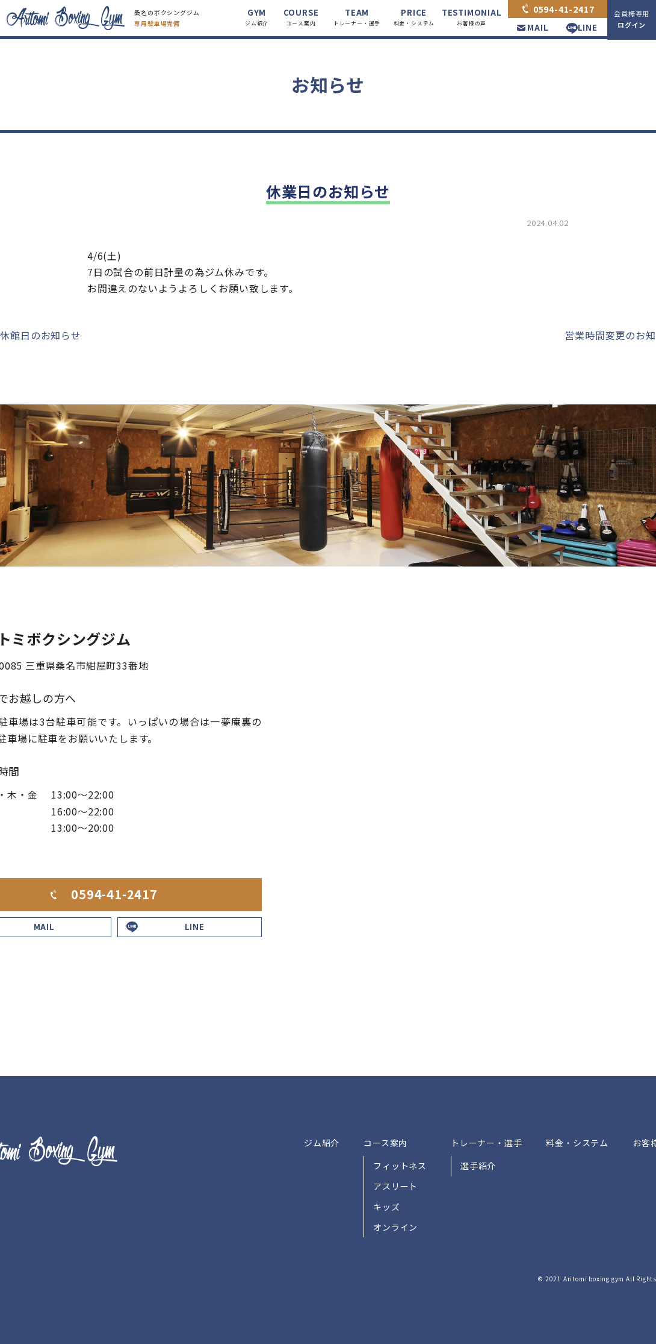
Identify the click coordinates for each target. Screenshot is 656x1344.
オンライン (395, 1227)
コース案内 (385, 1143)
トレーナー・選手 (486, 1143)
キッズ (386, 1207)
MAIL (537, 27)
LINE (588, 27)
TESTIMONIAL (472, 17)
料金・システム (577, 1143)
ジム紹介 (321, 1143)
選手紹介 (478, 1166)
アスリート (395, 1186)
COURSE (301, 17)
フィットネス (400, 1166)
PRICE (414, 17)
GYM (256, 17)
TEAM (356, 17)
